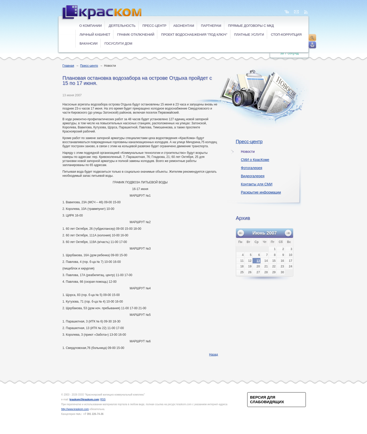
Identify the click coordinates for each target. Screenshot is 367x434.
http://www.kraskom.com (75, 409)
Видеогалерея (253, 176)
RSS (103, 399)
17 (290, 261)
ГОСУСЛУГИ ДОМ (118, 43)
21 (266, 266)
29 (274, 272)
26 (250, 272)
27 (258, 272)
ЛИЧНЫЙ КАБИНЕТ (95, 34)
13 (258, 261)
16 (282, 261)
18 (242, 266)
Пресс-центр (154, 26)
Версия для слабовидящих (267, 399)
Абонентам (183, 26)
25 (242, 272)
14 (266, 261)
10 (290, 255)
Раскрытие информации (261, 192)
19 (250, 266)
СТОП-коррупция (286, 34)
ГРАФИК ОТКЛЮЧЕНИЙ (135, 34)
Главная (68, 65)
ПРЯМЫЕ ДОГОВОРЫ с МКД (251, 26)
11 (242, 261)
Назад (213, 354)
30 (282, 272)
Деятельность (122, 26)
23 (282, 266)
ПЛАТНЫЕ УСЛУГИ (249, 34)
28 (266, 272)
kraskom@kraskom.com (84, 399)
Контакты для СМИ (256, 184)
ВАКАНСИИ (89, 43)
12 (250, 261)
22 (274, 266)
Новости (248, 152)
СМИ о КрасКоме (255, 160)
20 (258, 266)
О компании (90, 26)
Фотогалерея (251, 168)
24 (290, 266)
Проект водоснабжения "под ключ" (194, 34)
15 (274, 261)
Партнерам (211, 26)
